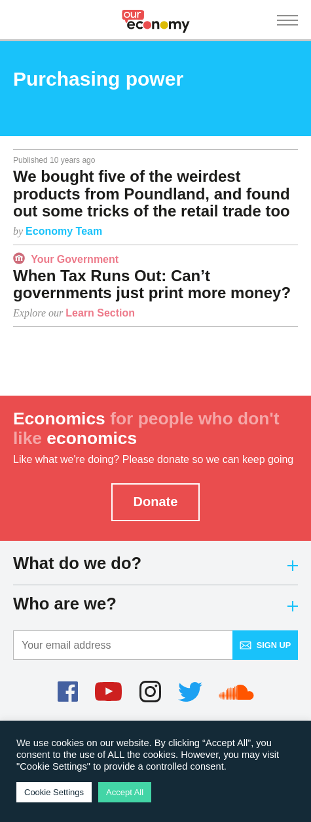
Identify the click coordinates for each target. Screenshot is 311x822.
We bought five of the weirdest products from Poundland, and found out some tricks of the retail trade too (151, 193)
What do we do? (155, 563)
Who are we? (155, 603)
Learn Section (100, 312)
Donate (156, 501)
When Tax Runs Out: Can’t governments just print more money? (152, 284)
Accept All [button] (124, 792)
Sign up (265, 645)
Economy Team (64, 231)
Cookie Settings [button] (54, 792)
